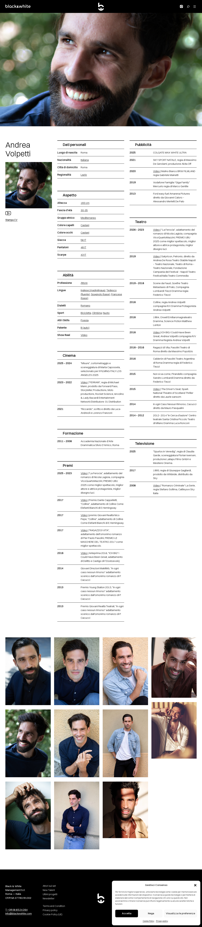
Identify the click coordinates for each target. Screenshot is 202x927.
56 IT (83, 240)
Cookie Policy (148, 921)
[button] (195, 885)
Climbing (97, 312)
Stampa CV (11, 219)
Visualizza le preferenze (180, 913)
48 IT (83, 247)
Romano (85, 305)
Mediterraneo (88, 217)
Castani (85, 225)
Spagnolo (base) (100, 294)
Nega (151, 913)
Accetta (126, 913)
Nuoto (106, 312)
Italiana (85, 160)
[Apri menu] (195, 7)
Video (84, 335)
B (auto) (85, 327)
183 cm (85, 202)
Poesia (85, 320)
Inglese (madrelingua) (93, 290)
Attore (84, 282)
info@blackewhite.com (18, 913)
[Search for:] (188, 6)
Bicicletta (86, 312)
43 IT (83, 254)
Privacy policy (162, 921)
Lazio (84, 174)
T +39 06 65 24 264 (16, 909)
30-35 (84, 210)
